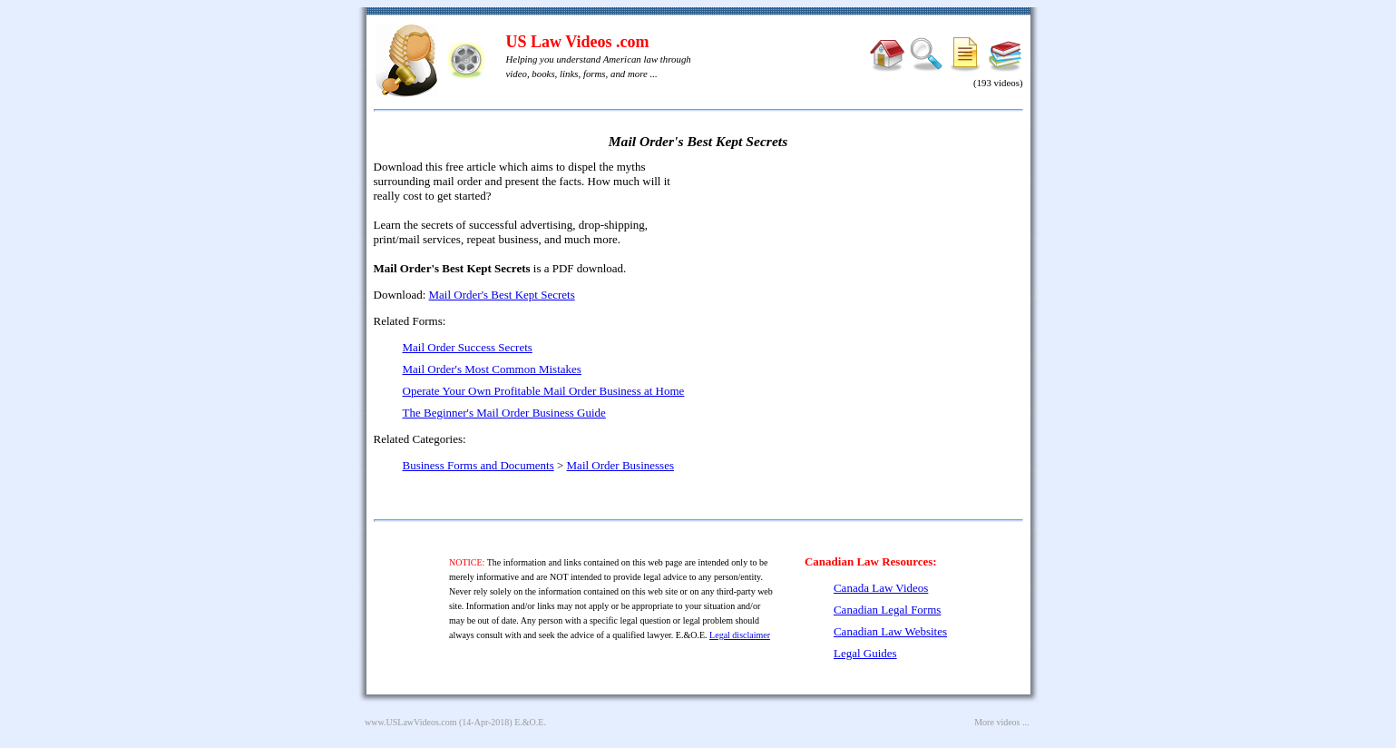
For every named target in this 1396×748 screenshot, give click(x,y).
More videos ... (1001, 722)
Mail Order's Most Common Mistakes (492, 369)
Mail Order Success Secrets (467, 347)
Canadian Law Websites (890, 631)
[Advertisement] (867, 290)
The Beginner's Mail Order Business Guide (504, 412)
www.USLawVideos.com (411, 722)
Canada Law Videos (881, 588)
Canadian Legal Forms (887, 609)
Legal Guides (865, 653)
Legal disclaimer (739, 635)
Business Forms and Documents (478, 465)
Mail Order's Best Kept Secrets (502, 294)
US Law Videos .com (577, 42)
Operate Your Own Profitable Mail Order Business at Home (544, 391)
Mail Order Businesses (620, 465)
